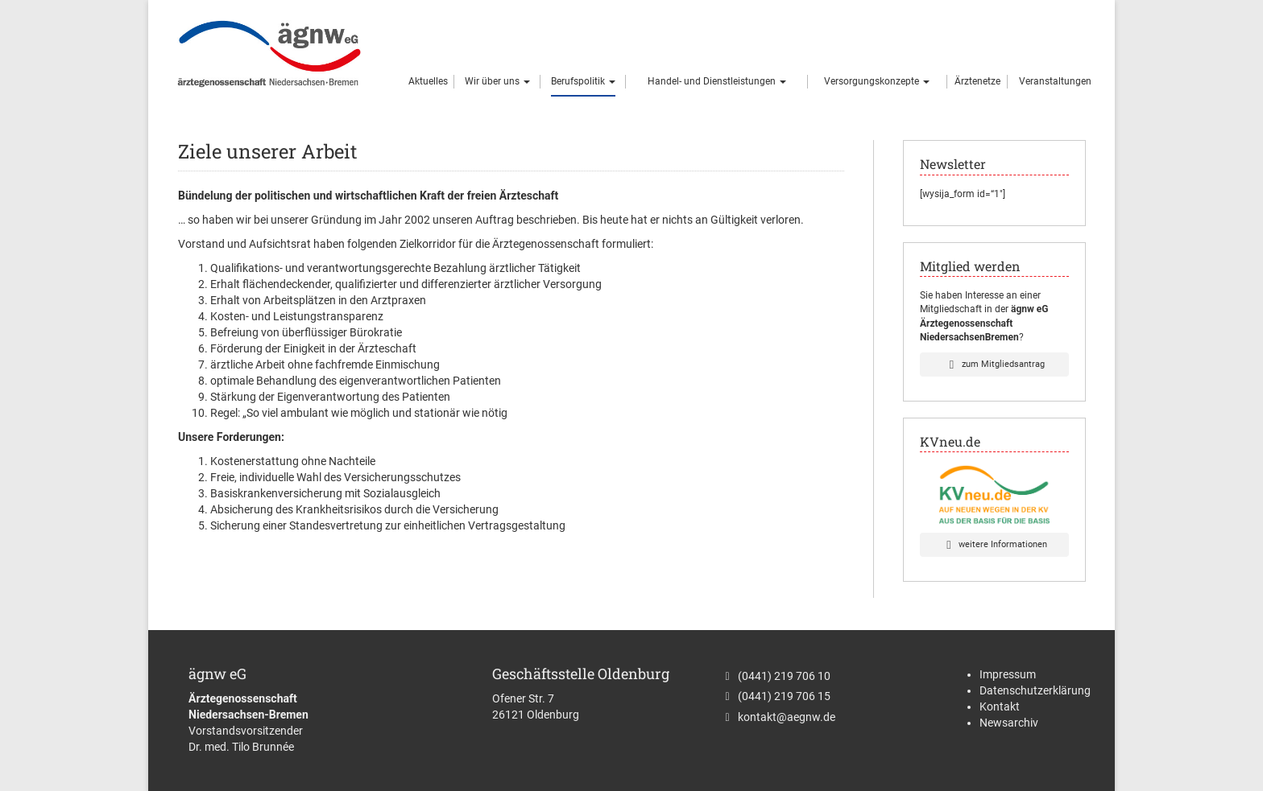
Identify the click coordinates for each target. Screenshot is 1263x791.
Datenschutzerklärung (1035, 690)
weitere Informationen (995, 544)
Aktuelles (428, 81)
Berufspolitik (583, 81)
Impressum (1007, 674)
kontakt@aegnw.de (786, 717)
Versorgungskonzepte (877, 81)
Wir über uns (497, 81)
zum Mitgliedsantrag (994, 364)
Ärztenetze (977, 81)
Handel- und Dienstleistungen (717, 81)
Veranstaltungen (1055, 81)
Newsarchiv (1008, 722)
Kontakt (999, 706)
